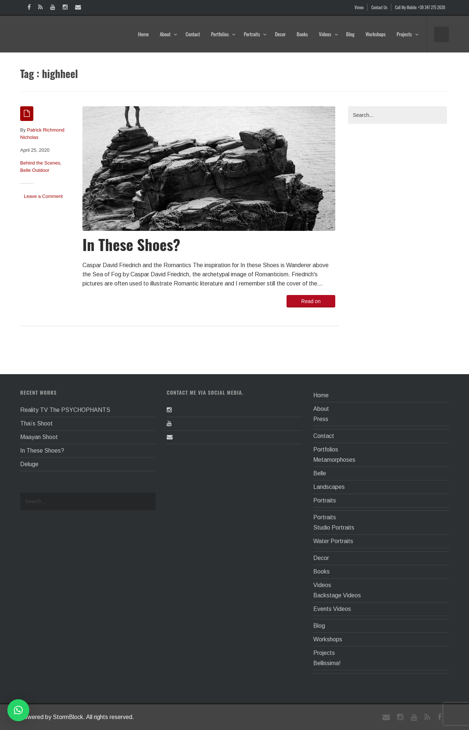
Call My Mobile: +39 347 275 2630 (420, 7)
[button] (18, 710)
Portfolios (223, 34)
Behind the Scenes (40, 163)
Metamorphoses (334, 460)
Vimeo (359, 7)
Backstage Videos (337, 595)
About (169, 34)
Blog (350, 34)
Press (320, 419)
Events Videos (332, 609)
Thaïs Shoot (36, 423)
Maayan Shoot (39, 437)
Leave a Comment (43, 196)
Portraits (255, 34)
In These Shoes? (131, 244)
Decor (280, 34)
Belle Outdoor (34, 170)
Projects (408, 34)
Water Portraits (333, 541)
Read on (311, 301)
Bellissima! (327, 663)
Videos (328, 34)
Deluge (29, 464)
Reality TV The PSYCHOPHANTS (65, 410)
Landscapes (329, 487)
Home (143, 34)
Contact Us (379, 7)
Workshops (375, 34)
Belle (319, 473)
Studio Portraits (333, 527)
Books (302, 34)
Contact (192, 34)
